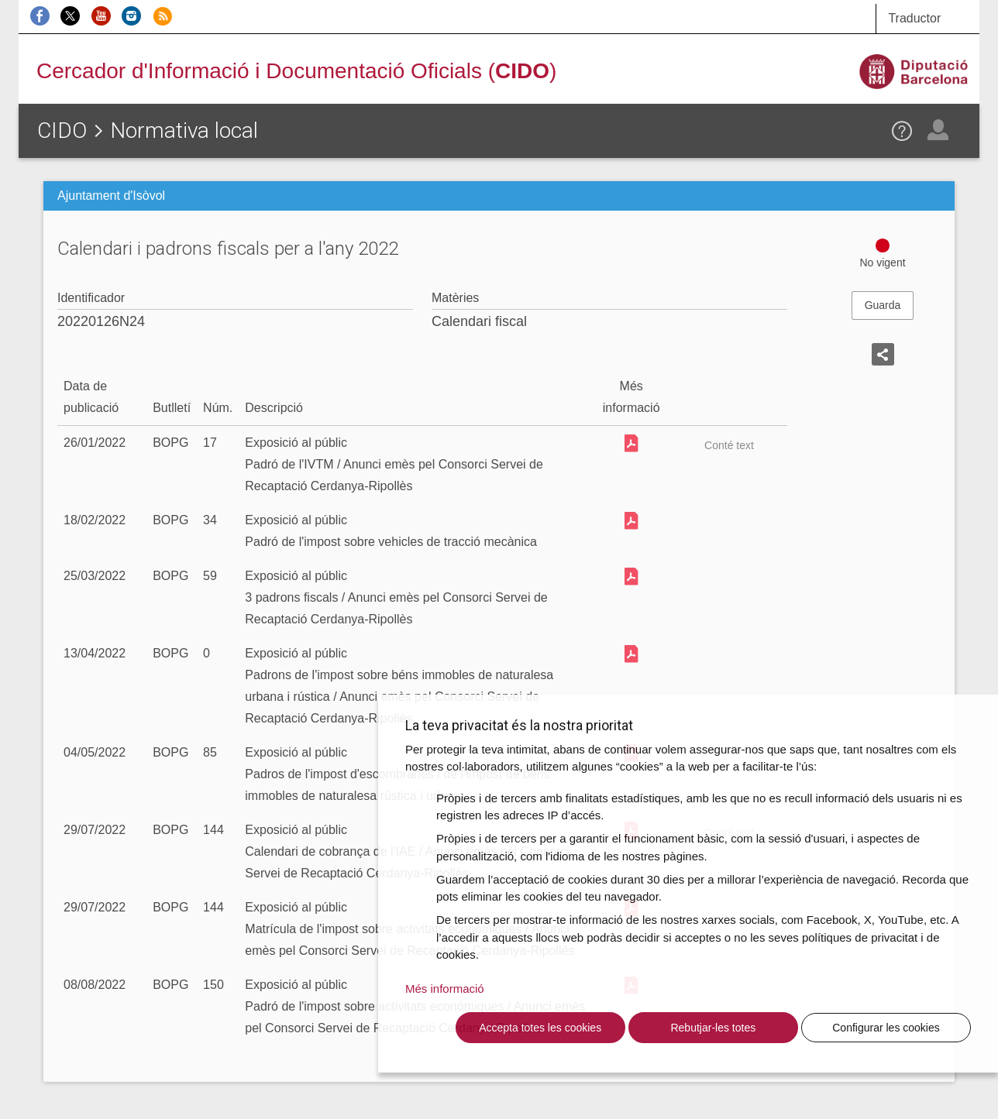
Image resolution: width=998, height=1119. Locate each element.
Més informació (444, 988)
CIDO (62, 130)
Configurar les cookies (886, 1027)
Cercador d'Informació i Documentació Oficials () (296, 71)
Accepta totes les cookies (540, 1027)
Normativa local (184, 130)
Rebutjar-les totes (712, 1027)
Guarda (883, 305)
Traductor (914, 18)
